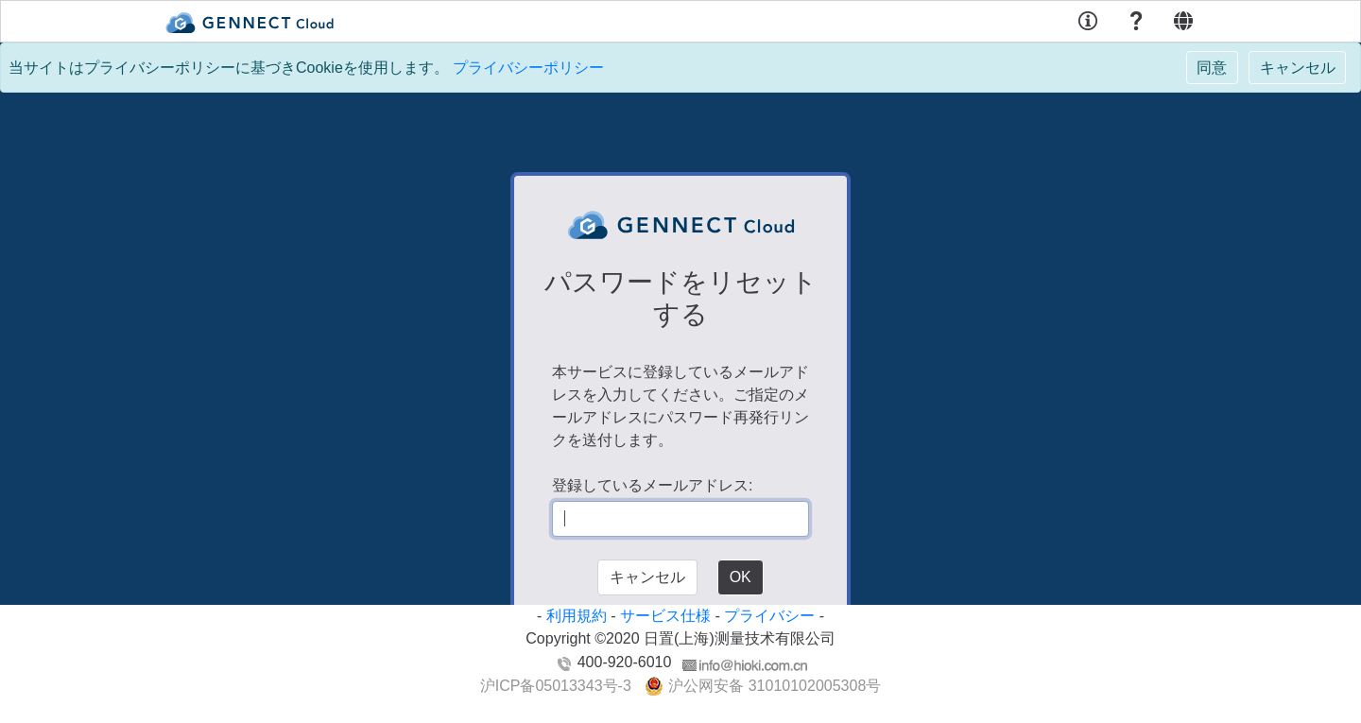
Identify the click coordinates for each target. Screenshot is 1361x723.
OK (740, 577)
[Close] (1212, 67)
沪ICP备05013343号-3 (555, 686)
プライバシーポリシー (528, 68)
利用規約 (576, 616)
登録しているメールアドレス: (652, 485)
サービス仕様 (665, 616)
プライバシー (769, 616)
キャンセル (647, 577)
